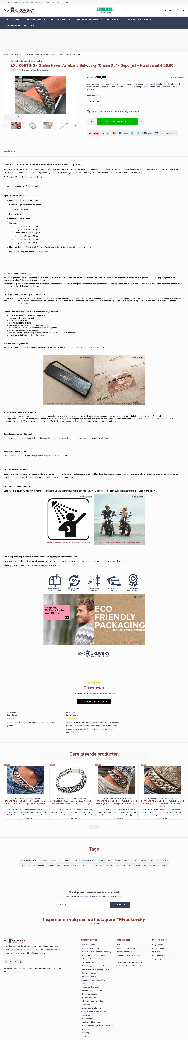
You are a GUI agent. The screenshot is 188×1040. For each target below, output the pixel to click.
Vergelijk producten (160, 947)
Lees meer (70, 720)
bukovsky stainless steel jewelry (154, 848)
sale (117, 853)
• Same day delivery (89, 961)
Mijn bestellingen (159, 936)
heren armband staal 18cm (68, 853)
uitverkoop (163, 853)
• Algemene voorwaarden (92, 989)
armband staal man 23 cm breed (33, 848)
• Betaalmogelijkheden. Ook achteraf (97, 954)
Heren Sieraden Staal (60, 19)
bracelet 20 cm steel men (61, 848)
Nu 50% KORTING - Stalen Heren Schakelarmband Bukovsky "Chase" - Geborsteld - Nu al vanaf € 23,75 (162, 791)
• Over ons (85, 993)
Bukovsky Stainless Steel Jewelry (103, 45)
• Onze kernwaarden (90, 936)
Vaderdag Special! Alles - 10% (20, 25)
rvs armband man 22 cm (102, 853)
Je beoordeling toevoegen (94, 690)
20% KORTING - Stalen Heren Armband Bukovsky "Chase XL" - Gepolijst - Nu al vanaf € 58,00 (46, 38)
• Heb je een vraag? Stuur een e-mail (97, 1014)
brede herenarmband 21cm (126, 848)
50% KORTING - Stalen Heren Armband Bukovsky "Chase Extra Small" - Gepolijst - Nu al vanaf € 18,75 (26, 791)
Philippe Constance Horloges (88, 19)
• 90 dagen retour (89, 950)
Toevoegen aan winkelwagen (117, 110)
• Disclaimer (86, 1017)
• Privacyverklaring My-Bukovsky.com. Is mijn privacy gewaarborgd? (93, 999)
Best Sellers (112, 19)
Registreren (157, 933)
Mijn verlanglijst (159, 943)
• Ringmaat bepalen (89, 982)
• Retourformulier (89, 985)
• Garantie (85, 971)
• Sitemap (85, 1021)
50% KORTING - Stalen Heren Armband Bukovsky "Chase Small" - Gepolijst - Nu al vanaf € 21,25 (71, 790)
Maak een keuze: (94, 84)
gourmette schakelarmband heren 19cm (37, 853)
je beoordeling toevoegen (116, 58)
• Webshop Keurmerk (90, 975)
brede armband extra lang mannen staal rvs (93, 848)
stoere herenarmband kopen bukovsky (139, 853)
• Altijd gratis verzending (92, 947)
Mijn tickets (157, 940)
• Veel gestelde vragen (90, 1010)
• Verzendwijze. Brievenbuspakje (95, 957)
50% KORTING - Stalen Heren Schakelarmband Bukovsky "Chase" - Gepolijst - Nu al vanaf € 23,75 (117, 790)
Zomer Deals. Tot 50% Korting (137, 19)
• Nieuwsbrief (87, 1007)
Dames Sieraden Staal (35, 19)
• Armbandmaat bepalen (91, 978)
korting (86, 853)
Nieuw (16, 19)
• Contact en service (90, 933)
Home (6, 38)
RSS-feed (85, 1024)
